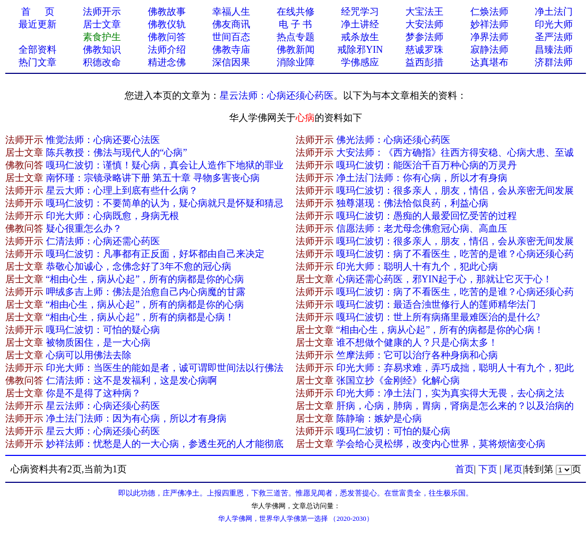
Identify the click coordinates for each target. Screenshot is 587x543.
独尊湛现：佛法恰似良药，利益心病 (412, 203)
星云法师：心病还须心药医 (277, 95)
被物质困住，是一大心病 (98, 342)
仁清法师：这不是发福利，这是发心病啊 (131, 380)
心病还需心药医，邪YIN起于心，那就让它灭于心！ (444, 279)
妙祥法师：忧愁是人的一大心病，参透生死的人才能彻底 (164, 444)
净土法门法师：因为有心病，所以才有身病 (136, 418)
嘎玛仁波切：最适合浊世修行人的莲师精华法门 (436, 304)
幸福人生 (231, 11)
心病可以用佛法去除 (88, 355)
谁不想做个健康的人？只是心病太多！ (417, 342)
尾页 (513, 469)
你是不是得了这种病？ (93, 393)
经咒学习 (360, 11)
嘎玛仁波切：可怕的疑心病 (103, 330)
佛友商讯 (231, 24)
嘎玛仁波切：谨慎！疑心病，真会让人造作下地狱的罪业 (164, 165)
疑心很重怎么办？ (84, 228)
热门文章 (37, 62)
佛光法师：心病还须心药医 (393, 140)
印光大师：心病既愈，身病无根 (112, 216)
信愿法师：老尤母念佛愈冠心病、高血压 (421, 228)
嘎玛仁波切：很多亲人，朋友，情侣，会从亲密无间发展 (455, 190)
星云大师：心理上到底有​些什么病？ (122, 190)
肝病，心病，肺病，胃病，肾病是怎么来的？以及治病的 (455, 406)
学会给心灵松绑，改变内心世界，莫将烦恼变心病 (440, 444)
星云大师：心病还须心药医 (103, 431)
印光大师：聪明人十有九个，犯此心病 (417, 266)
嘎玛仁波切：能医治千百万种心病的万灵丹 (426, 165)
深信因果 (231, 62)
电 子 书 (295, 24)
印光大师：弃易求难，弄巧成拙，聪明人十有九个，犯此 (455, 368)
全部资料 (37, 49)
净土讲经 (360, 24)
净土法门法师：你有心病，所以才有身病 (421, 178)
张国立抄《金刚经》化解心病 (398, 380)
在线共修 (296, 11)
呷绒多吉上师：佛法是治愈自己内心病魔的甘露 (145, 292)
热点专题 (296, 37)
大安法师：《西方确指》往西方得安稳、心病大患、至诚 (455, 152)
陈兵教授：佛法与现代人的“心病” (116, 152)
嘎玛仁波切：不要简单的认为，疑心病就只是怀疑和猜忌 (164, 203)
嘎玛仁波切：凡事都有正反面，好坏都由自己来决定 (155, 254)
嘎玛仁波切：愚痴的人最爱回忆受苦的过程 (426, 216)
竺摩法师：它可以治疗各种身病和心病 (417, 355)
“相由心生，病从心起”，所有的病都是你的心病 (145, 279)
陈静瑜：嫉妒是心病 (379, 418)
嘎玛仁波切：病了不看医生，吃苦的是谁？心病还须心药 (455, 254)
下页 (487, 469)
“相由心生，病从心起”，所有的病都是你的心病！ (440, 330)
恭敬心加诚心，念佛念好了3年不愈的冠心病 (138, 266)
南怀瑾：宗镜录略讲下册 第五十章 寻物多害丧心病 (153, 178)
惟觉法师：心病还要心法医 (103, 140)
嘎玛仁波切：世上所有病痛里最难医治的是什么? (438, 317)
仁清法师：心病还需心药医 (103, 241)
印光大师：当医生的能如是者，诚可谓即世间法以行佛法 (164, 368)
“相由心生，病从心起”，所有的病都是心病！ (140, 317)
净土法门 (554, 11)
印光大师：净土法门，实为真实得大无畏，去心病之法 (450, 393)
